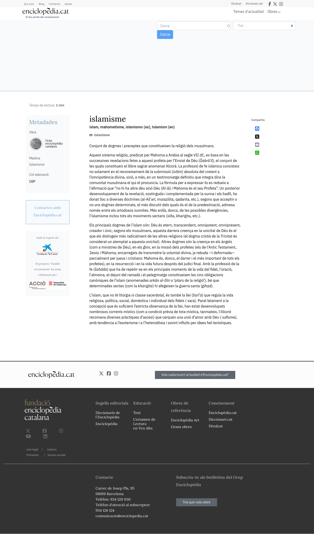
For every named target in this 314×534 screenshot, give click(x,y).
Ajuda (68, 4)
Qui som (29, 4)
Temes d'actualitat (248, 11)
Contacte (54, 4)
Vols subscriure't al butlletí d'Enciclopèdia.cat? (195, 375)
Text (137, 412)
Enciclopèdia (106, 423)
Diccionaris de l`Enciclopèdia (108, 414)
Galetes (52, 449)
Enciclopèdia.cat (223, 412)
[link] (47, 211)
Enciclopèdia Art (185, 420)
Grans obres (181, 426)
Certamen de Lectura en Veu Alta (144, 423)
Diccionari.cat (254, 3)
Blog (41, 4)
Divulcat (236, 3)
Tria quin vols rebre (196, 502)
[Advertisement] (79, 55)
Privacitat (32, 455)
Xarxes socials (56, 455)
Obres (272, 11)
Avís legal (32, 449)
